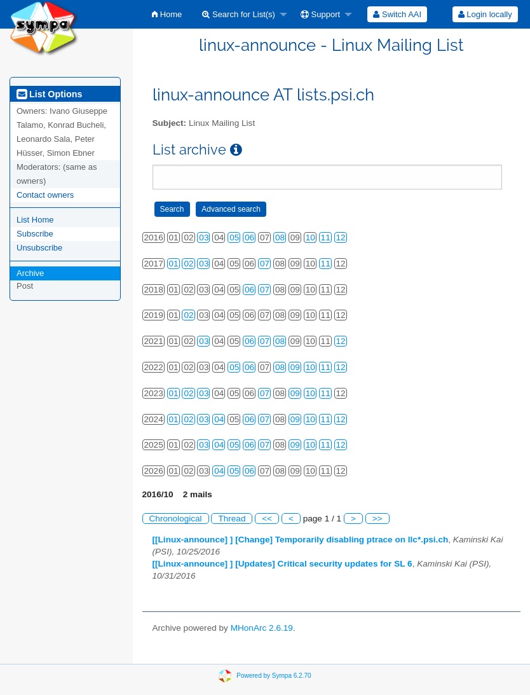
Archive (30, 273)
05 (234, 237)
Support (320, 14)
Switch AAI (397, 14)
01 (174, 263)
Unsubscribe (39, 247)
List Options (49, 94)
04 (219, 419)
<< (267, 518)
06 (249, 237)
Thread (231, 518)
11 (325, 237)
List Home (35, 219)
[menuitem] (167, 14)
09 (295, 367)
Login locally (485, 14)
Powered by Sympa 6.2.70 (273, 674)
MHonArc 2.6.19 (262, 628)
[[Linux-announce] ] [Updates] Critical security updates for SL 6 (282, 563)
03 (203, 237)
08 (280, 237)
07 (264, 263)
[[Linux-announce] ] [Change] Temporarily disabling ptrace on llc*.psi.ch (301, 539)
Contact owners (45, 195)
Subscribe (35, 233)
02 (188, 263)
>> (377, 518)
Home (167, 14)
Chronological (175, 518)
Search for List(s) (238, 14)
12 (341, 237)
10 (310, 237)
